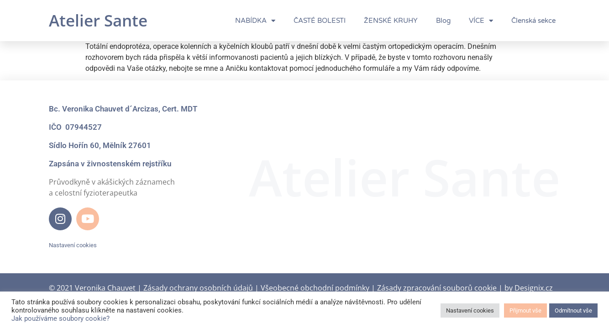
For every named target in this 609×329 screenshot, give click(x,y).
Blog (443, 20)
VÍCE (481, 21)
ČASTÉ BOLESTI (320, 20)
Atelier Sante (98, 20)
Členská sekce (533, 20)
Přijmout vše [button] (525, 310)
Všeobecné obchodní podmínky (315, 288)
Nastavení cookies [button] (73, 245)
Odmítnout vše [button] (573, 310)
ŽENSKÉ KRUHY (391, 20)
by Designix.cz (528, 288)
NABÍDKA (255, 21)
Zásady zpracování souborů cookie (437, 288)
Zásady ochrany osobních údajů (198, 288)
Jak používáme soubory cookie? (60, 318)
